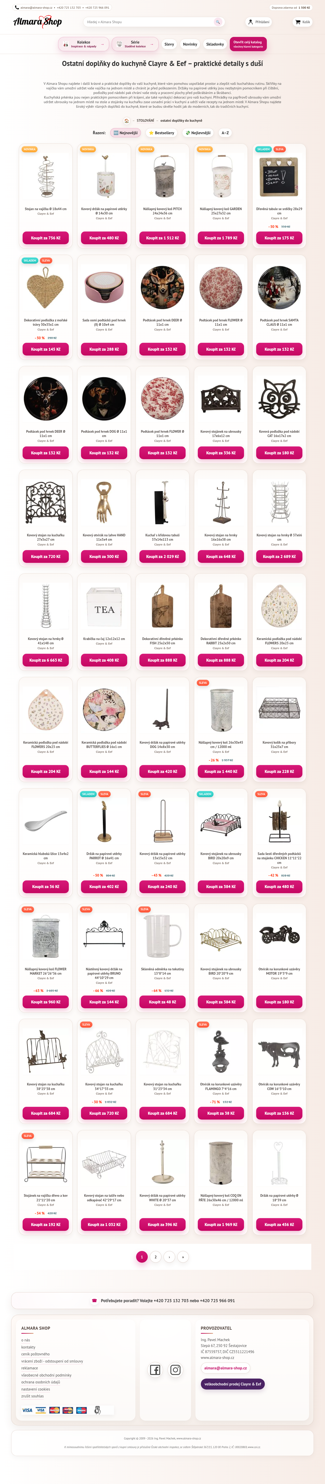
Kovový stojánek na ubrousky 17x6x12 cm (221, 436)
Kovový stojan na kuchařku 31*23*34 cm (162, 1088)
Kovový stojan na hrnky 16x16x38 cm (221, 539)
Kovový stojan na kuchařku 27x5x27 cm (46, 539)
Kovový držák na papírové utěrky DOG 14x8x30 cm (162, 747)
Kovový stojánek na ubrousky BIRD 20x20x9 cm (221, 858)
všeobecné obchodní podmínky (46, 1375)
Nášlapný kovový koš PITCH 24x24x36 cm (162, 213)
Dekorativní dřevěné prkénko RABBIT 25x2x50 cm (221, 643)
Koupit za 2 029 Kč (162, 556)
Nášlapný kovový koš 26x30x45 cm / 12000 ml (221, 747)
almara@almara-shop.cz (225, 1367)
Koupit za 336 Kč (221, 452)
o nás (25, 1340)
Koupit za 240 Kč (162, 886)
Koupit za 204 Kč (279, 660)
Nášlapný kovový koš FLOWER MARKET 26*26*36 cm (46, 973)
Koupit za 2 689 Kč (279, 556)
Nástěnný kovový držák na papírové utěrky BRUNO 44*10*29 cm (104, 976)
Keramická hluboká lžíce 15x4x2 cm (46, 858)
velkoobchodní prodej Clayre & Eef (233, 1384)
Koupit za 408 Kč (104, 660)
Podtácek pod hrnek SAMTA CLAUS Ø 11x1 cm (279, 324)
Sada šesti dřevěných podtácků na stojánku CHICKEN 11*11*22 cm (279, 860)
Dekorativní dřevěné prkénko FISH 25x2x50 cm (162, 643)
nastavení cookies (35, 1389)
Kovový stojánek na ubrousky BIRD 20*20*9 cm (221, 973)
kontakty (28, 1347)
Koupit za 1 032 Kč (104, 1224)
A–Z (225, 132)
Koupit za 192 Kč (45, 1224)
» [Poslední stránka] (183, 1257)
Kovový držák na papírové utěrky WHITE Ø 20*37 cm (162, 1200)
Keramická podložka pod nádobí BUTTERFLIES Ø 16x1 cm (104, 747)
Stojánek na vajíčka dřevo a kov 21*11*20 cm (46, 1200)
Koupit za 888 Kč (162, 660)
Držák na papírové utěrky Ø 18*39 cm (279, 1200)
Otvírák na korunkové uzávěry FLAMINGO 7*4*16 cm (221, 1088)
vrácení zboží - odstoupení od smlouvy (52, 1361)
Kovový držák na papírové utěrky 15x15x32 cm (162, 858)
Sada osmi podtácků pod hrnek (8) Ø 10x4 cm (104, 324)
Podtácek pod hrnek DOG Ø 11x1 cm (104, 436)
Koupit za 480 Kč (104, 237)
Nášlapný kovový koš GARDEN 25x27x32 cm (221, 213)
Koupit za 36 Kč (45, 886)
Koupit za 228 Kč (279, 771)
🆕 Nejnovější (125, 132)
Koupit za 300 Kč (104, 556)
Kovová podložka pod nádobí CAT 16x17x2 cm (279, 436)
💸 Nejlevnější (197, 132)
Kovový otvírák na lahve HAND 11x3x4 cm (104, 539)
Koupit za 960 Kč (45, 1001)
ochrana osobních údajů (40, 1382)
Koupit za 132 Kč (162, 349)
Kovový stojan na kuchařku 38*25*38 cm (46, 1088)
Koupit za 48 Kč (162, 1001)
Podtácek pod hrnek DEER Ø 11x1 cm (162, 324)
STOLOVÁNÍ (145, 120)
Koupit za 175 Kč (279, 237)
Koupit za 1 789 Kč (221, 237)
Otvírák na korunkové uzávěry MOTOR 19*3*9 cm (279, 973)
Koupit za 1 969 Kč (221, 1224)
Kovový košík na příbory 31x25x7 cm (279, 747)
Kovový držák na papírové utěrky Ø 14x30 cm (104, 213)
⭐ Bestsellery (161, 132)
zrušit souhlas (32, 1396)
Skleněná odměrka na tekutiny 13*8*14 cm (162, 973)
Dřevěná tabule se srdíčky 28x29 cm (279, 213)
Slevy (169, 44)
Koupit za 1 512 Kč (162, 237)
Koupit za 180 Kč (279, 452)
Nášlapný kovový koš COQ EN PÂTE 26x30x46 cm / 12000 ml (221, 1200)
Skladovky (215, 44)
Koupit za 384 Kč (221, 886)
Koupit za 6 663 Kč (45, 660)
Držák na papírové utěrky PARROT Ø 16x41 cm (104, 858)
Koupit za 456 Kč (279, 1224)
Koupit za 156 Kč (279, 1113)
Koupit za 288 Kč (104, 349)
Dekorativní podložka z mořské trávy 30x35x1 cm (46, 324)
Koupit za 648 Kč (221, 556)
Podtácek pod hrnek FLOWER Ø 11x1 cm (221, 324)
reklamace (29, 1368)
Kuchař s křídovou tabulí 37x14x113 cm (162, 539)
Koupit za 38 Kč (221, 1113)
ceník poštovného (35, 1354)
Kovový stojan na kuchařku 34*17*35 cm (104, 1088)
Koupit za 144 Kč (104, 771)
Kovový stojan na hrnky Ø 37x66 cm (279, 539)
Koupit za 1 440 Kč (221, 771)
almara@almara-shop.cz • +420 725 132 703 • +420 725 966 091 (62, 7)
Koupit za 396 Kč (162, 1224)
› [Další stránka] (169, 1257)
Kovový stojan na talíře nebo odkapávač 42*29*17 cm (104, 1200)
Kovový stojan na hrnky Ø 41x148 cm (46, 643)
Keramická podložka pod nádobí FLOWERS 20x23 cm (279, 643)
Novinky (190, 44)
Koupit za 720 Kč (45, 556)
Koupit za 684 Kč (45, 1113)
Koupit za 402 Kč (104, 886)
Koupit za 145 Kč (45, 349)
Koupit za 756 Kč (45, 237)
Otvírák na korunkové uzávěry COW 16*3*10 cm (279, 1088)
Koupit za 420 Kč (162, 771)
